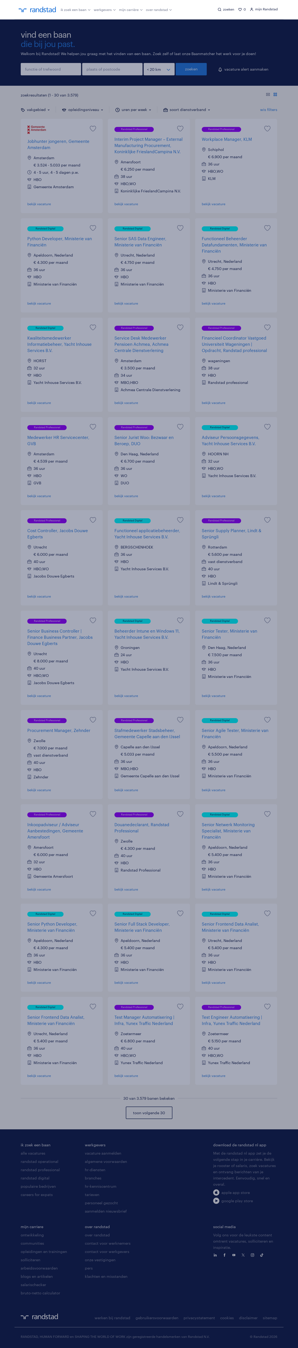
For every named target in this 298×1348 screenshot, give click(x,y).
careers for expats (37, 1194)
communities (32, 1243)
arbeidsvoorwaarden (39, 1268)
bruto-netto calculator (40, 1293)
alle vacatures (33, 1153)
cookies (227, 1317)
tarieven (92, 1194)
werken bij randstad (112, 1317)
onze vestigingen (100, 1260)
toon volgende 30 (149, 1112)
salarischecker (33, 1284)
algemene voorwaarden (106, 1161)
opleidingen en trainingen (44, 1251)
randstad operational (39, 1161)
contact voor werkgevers (107, 1251)
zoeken (191, 69)
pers (89, 1268)
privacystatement (199, 1317)
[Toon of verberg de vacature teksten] (271, 95)
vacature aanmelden (103, 1153)
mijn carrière (131, 9)
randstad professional (40, 1169)
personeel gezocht (101, 1203)
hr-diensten (95, 1169)
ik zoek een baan (76, 9)
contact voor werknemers (108, 1243)
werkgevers (105, 9)
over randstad (159, 9)
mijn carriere (32, 1226)
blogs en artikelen (37, 1276)
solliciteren (30, 1260)
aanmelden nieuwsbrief (106, 1211)
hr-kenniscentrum (101, 1186)
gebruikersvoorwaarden (157, 1317)
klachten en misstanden (106, 1276)
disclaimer (248, 1317)
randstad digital (35, 1178)
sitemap (270, 1317)
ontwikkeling (32, 1235)
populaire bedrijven (38, 1186)
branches (93, 1178)
